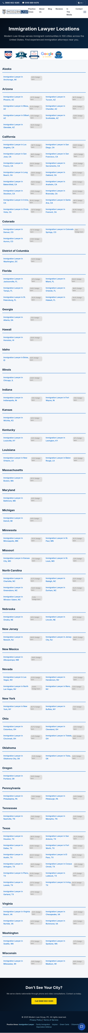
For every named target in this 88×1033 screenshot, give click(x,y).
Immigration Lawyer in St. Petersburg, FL (14, 298)
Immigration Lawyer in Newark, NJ (13, 638)
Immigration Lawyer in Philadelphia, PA (13, 797)
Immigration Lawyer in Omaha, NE (13, 618)
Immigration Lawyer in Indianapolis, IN (13, 399)
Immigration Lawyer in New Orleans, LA (15, 459)
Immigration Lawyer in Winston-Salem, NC (13, 598)
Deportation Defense (44, 1027)
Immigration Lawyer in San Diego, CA (57, 146)
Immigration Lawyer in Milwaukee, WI (13, 962)
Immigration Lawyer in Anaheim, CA (55, 183)
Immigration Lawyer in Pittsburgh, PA (55, 797)
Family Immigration (43, 1025)
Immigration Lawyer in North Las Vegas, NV (15, 688)
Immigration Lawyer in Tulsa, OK (58, 757)
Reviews (59, 9)
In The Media (69, 12)
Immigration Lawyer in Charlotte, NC (13, 580)
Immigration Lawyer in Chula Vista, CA (15, 210)
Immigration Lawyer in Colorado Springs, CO (60, 231)
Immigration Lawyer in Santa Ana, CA (58, 201)
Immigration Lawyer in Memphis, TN (55, 817)
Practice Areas (31, 10)
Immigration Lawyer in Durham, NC (55, 589)
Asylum (55, 1025)
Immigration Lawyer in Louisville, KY (13, 439)
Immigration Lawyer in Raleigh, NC (55, 580)
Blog (50, 9)
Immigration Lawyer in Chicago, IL (13, 379)
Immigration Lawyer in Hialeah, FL (55, 298)
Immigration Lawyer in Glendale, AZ (13, 126)
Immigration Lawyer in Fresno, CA (13, 164)
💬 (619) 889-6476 (30, 3)
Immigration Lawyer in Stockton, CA (13, 192)
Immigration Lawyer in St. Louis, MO (57, 559)
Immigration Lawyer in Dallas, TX (13, 847)
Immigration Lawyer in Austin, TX (13, 856)
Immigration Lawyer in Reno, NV (58, 688)
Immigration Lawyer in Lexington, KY (55, 439)
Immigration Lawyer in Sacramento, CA (55, 164)
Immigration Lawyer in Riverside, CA (55, 192)
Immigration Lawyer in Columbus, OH (13, 728)
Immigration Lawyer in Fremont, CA (55, 210)
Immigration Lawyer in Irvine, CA (16, 201)
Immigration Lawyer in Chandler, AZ (55, 107)
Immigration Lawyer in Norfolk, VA (13, 922)
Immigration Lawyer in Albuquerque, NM (13, 658)
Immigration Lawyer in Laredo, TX (13, 884)
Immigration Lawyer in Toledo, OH (59, 737)
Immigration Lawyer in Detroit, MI (13, 519)
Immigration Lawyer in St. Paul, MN (57, 539)
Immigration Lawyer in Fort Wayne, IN (57, 399)
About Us (41, 10)
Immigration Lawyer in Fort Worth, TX (57, 847)
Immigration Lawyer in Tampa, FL (13, 289)
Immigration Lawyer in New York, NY (15, 708)
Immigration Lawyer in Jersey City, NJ (59, 638)
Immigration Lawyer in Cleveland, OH (55, 728)
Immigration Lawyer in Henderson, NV (55, 678)
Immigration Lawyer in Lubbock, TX (55, 874)
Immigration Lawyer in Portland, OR (13, 777)
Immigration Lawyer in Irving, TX (58, 884)
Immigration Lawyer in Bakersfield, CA (13, 183)
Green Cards (64, 1025)
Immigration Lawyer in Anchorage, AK (13, 78)
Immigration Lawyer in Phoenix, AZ (13, 98)
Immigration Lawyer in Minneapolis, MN (13, 539)
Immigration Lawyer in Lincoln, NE (55, 618)
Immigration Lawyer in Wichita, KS (13, 419)
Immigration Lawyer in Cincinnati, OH (13, 737)
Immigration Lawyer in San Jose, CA (15, 155)
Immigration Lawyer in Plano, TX (16, 874)
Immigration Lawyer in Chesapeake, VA (55, 913)
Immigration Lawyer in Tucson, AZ (55, 98)
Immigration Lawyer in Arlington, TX (13, 865)
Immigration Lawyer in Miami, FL (55, 280)
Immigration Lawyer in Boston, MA (13, 479)
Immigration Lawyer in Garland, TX (13, 893)
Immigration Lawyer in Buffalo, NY (55, 708)
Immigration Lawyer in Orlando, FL (55, 289)
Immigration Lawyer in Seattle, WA (13, 942)
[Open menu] (84, 12)
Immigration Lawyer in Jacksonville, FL (13, 280)
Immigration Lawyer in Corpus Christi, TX (59, 865)
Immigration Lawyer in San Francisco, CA (57, 155)
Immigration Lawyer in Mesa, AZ (16, 107)
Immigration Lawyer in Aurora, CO (13, 240)
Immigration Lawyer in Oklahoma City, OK (13, 757)
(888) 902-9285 (10, 3)
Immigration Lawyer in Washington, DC (13, 260)
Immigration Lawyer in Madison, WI (55, 962)
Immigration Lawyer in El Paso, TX (56, 856)
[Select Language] (81, 3)
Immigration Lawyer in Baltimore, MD (13, 499)
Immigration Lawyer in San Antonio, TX (57, 837)
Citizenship (75, 1025)
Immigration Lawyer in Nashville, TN (13, 817)
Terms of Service (51, 1020)
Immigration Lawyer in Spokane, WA (55, 942)
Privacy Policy (36, 1020)
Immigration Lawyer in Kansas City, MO (16, 559)
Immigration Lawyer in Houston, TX (13, 837)
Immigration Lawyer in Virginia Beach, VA (16, 913)
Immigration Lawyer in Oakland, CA (55, 174)
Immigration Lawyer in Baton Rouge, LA (58, 459)
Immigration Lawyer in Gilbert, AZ (16, 117)
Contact (79, 9)
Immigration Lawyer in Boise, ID (16, 359)
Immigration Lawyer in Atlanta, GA (13, 318)
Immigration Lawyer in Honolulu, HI (13, 339)
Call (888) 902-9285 (44, 1001)
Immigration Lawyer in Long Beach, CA (15, 174)
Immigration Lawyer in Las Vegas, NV (14, 678)
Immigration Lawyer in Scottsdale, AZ (55, 117)
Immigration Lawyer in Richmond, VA (55, 922)
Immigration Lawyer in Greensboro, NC (13, 589)
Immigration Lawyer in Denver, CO (13, 231)
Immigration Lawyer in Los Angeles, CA (14, 146)
